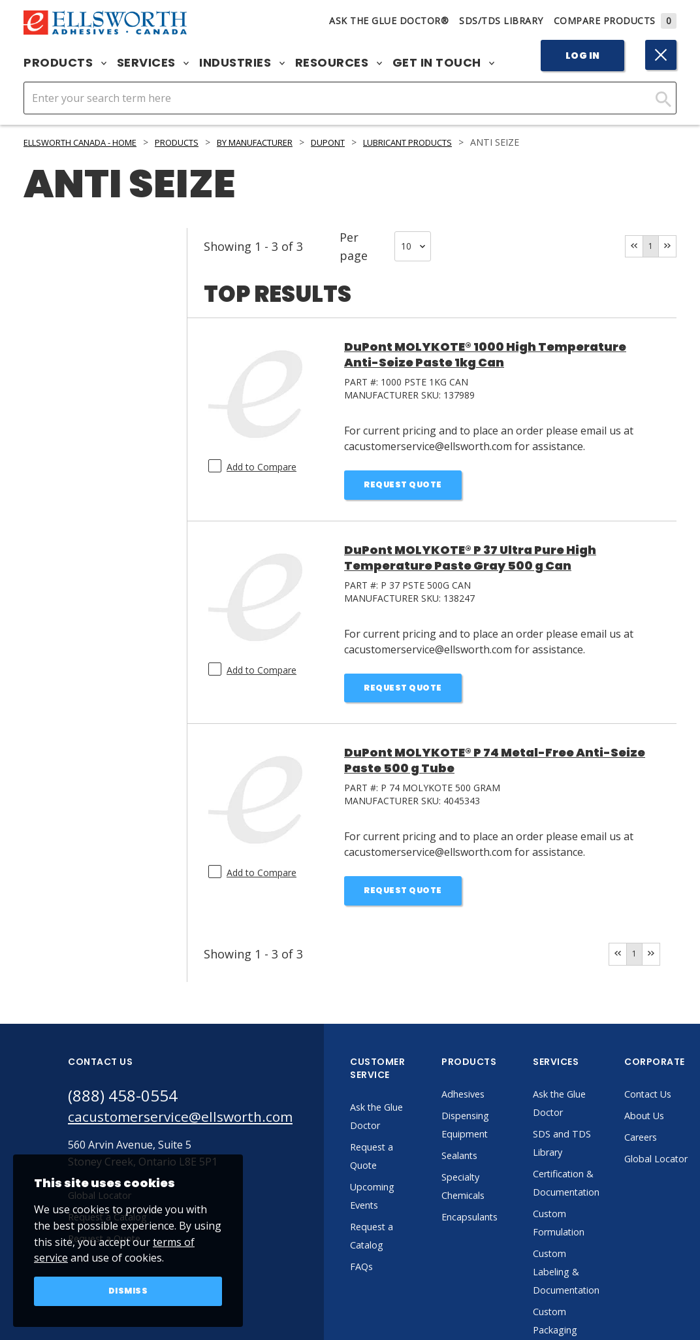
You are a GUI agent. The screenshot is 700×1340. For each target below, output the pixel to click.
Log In (582, 55)
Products (65, 63)
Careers (676, 1145)
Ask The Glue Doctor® (389, 20)
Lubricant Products (461, 142)
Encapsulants (500, 1225)
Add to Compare (261, 467)
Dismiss (128, 1290)
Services (153, 63)
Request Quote (403, 486)
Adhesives (492, 1102)
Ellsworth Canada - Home (89, 142)
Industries (242, 63)
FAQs (389, 1274)
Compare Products (615, 20)
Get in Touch (443, 63)
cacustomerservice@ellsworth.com (193, 1127)
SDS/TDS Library (501, 20)
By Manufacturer (287, 142)
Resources (338, 63)
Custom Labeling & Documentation (598, 1279)
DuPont (370, 142)
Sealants (489, 1163)
